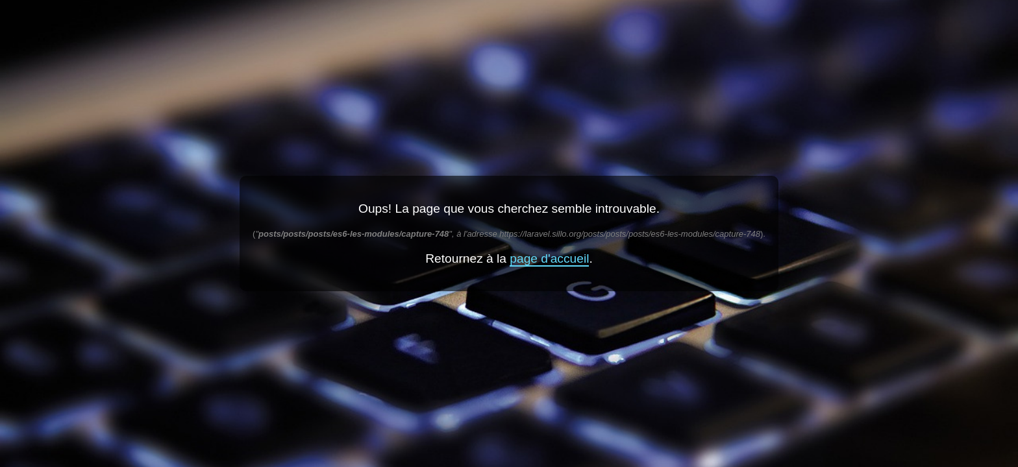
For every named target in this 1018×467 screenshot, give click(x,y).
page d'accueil (549, 258)
